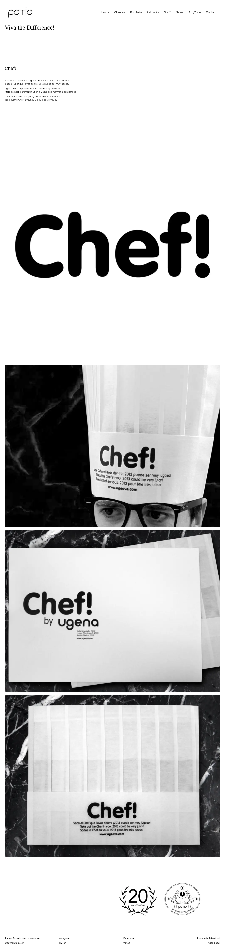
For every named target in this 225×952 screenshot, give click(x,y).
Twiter (62, 942)
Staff (167, 12)
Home (105, 12)
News (179, 12)
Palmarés (153, 12)
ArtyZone (194, 12)
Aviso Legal (214, 942)
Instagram (64, 938)
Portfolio (136, 12)
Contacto (212, 12)
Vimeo (126, 942)
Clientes (119, 12)
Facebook (128, 938)
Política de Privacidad (208, 938)
